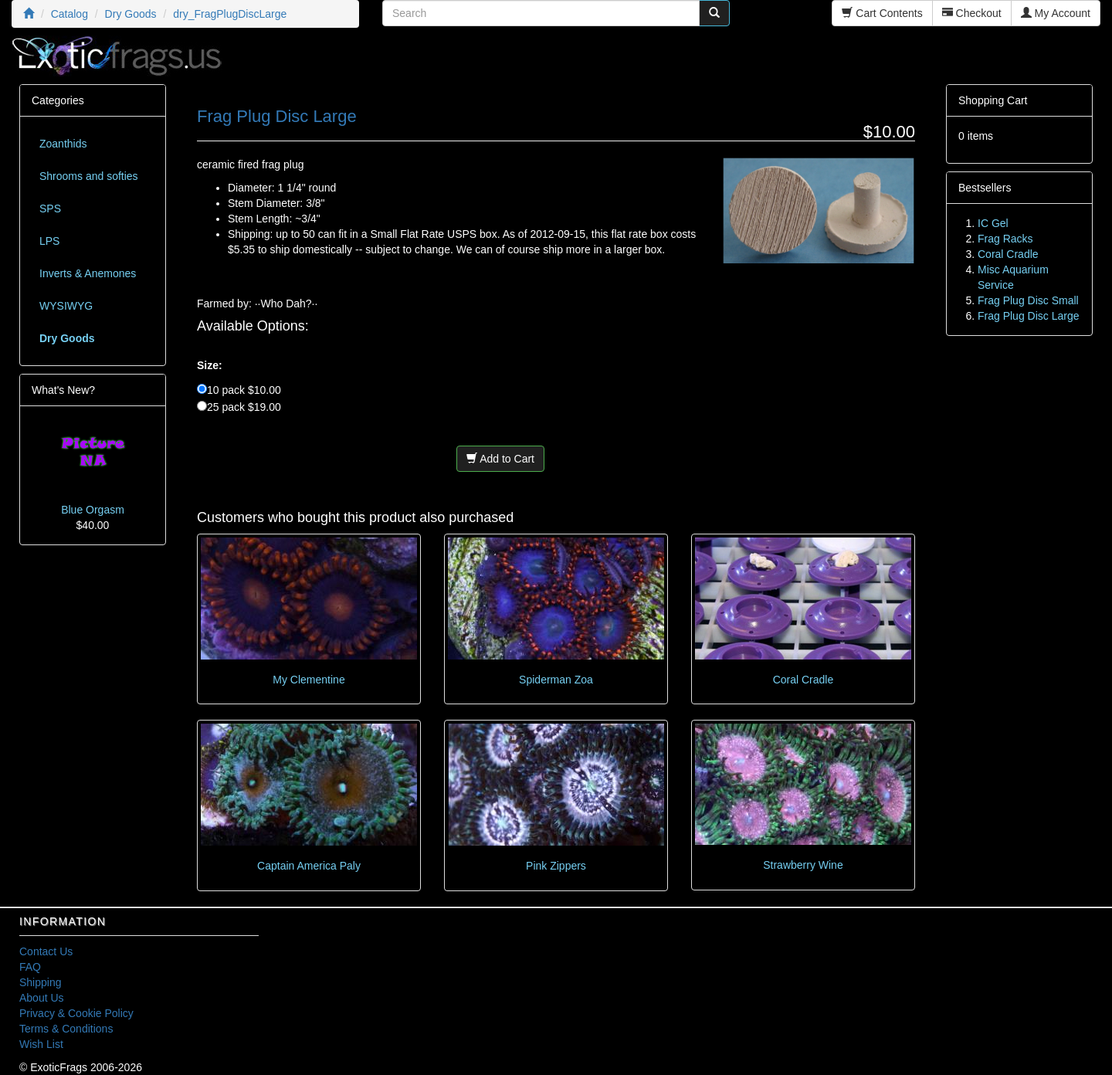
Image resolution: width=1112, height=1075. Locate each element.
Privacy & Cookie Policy (76, 1013)
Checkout (972, 13)
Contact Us (46, 951)
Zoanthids (62, 143)
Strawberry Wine (802, 865)
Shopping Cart (993, 100)
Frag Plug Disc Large (1029, 316)
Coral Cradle (803, 679)
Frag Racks (1005, 238)
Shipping (40, 982)
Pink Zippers (556, 866)
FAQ (30, 967)
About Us (41, 998)
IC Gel (993, 223)
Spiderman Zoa (556, 679)
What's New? (63, 390)
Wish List (41, 1044)
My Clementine (308, 679)
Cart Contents (882, 13)
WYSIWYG (66, 306)
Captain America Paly (309, 866)
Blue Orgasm (92, 510)
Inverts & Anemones (87, 273)
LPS (49, 241)
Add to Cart (500, 459)
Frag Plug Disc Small (1028, 300)
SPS (50, 208)
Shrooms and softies (88, 176)
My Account (1055, 13)
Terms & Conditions (66, 1028)
